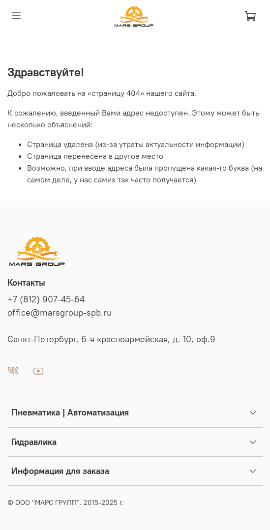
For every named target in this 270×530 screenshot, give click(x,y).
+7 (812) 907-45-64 (46, 299)
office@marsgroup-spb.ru (59, 312)
